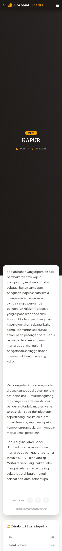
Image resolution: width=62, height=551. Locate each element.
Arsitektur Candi (16, 545)
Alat (10, 537)
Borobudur (28, 5)
